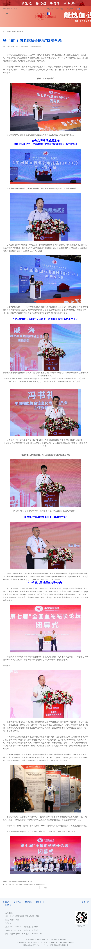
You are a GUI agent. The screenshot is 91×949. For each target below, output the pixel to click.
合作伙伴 (6, 902)
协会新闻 (20, 31)
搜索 (50, 9)
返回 (45, 888)
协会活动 (11, 31)
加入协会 (59, 9)
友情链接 (28, 902)
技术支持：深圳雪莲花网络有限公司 (55, 945)
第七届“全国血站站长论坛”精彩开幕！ (20, 881)
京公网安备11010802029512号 (37, 939)
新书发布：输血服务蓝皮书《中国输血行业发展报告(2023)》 (28, 884)
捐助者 (38, 902)
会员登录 (69, 9)
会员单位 (17, 902)
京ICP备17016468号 (58, 939)
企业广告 (8, 905)
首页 (4, 31)
